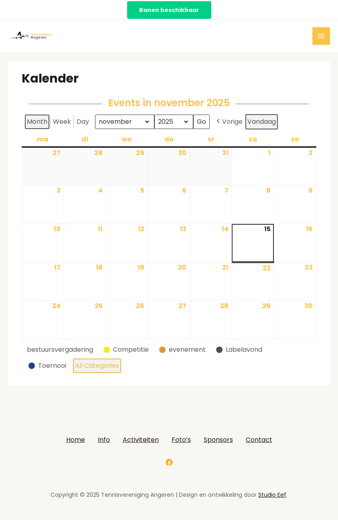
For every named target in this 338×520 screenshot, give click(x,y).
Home (75, 439)
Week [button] (62, 121)
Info (104, 439)
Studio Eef (272, 495)
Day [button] (83, 121)
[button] (61, 350)
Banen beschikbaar (169, 10)
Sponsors (218, 439)
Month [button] (37, 121)
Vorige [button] (229, 121)
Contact (259, 439)
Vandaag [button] (261, 121)
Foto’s (181, 439)
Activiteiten (141, 439)
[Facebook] (169, 462)
